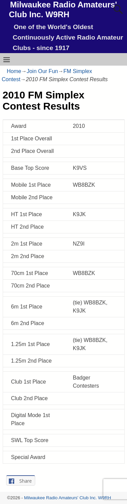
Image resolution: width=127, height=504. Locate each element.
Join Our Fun (42, 71)
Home (14, 71)
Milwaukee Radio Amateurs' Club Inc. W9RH (67, 497)
